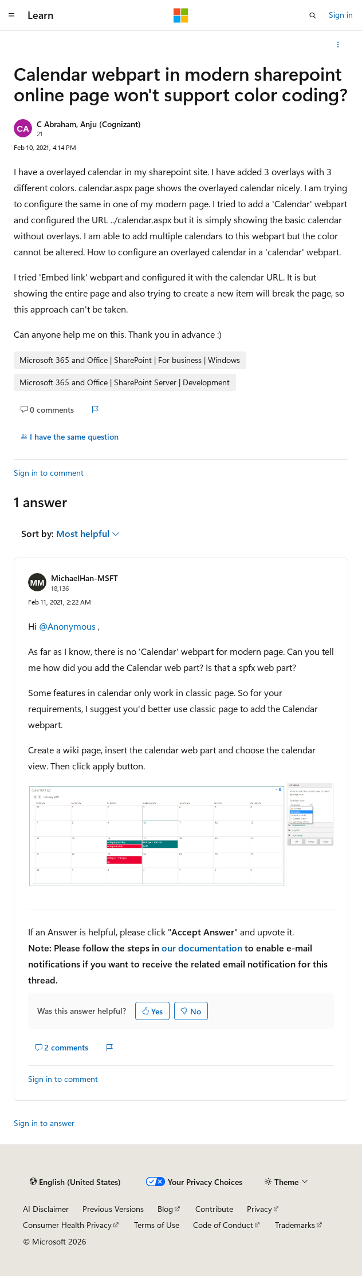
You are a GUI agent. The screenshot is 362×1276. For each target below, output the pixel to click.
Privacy (259, 1208)
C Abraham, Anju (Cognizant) (89, 123)
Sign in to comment (49, 472)
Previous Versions (113, 1208)
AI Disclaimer (46, 1208)
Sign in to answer (44, 1122)
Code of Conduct (223, 1224)
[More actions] (338, 44)
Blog (165, 1208)
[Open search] (312, 15)
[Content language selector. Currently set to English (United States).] (75, 1181)
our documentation (202, 948)
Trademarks (295, 1224)
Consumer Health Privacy (67, 1224)
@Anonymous (68, 626)
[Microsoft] (181, 15)
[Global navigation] (11, 15)
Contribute (214, 1208)
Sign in (341, 14)
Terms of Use (156, 1224)
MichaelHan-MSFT (84, 577)
